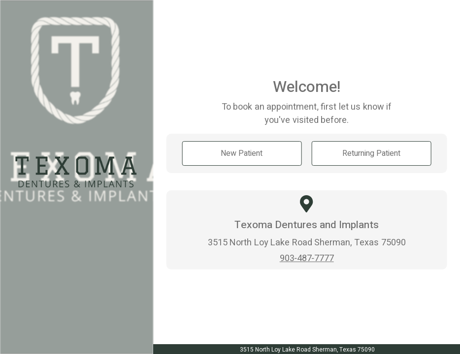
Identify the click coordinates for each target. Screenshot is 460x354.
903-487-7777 (307, 258)
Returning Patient (371, 153)
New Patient (242, 153)
